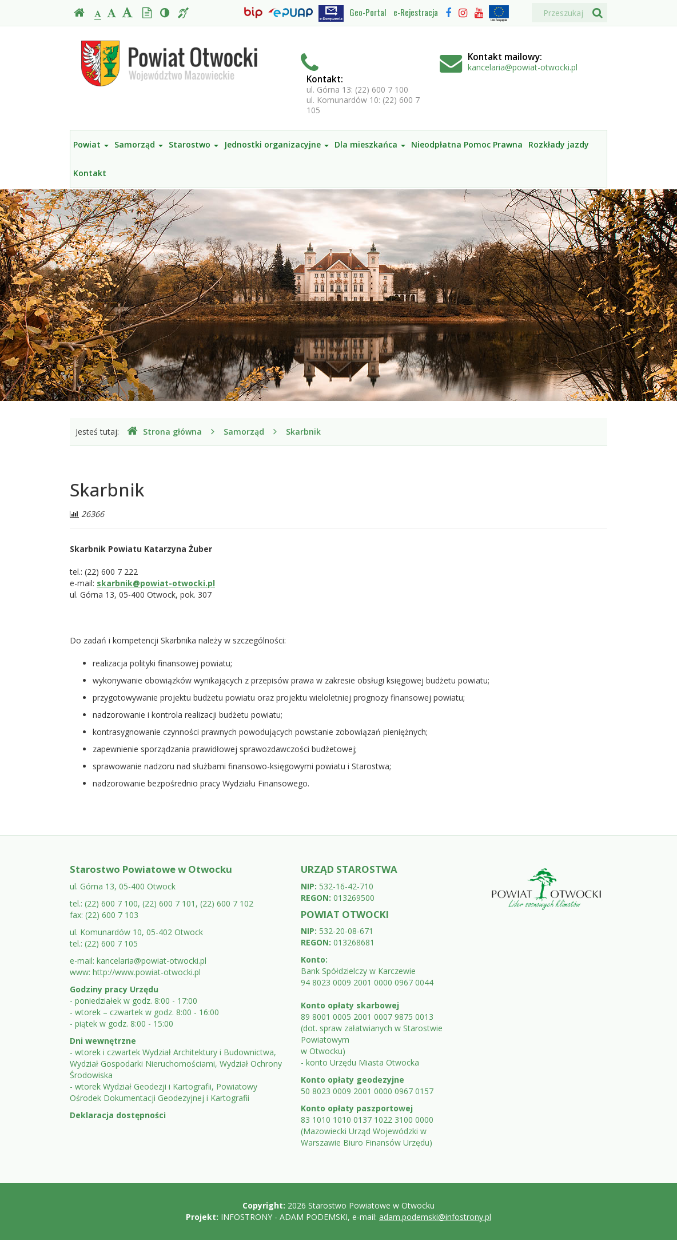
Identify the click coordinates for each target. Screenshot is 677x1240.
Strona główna (164, 431)
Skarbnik (303, 431)
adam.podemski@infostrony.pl (435, 1216)
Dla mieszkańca (369, 144)
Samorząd (138, 144)
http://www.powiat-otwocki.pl (147, 972)
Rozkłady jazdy (558, 144)
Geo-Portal (367, 12)
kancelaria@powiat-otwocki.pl (523, 67)
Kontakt (89, 173)
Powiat (91, 144)
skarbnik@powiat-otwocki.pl (156, 583)
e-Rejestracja (415, 12)
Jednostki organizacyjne (276, 144)
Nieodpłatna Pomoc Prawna (467, 144)
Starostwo (193, 144)
